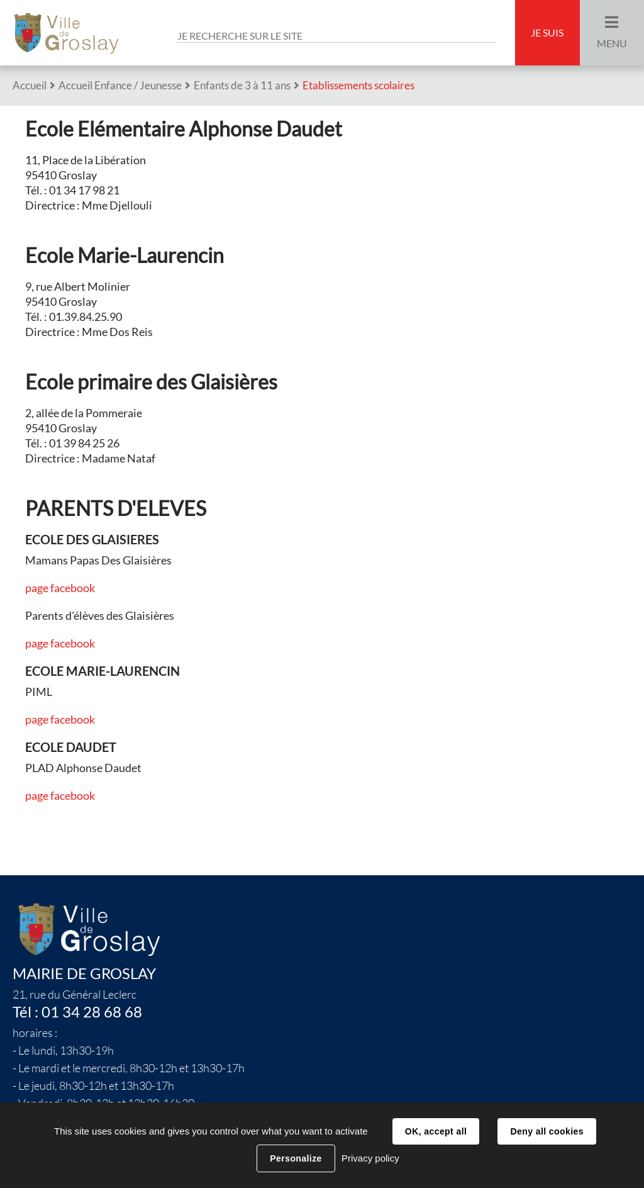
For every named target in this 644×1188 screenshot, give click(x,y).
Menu (612, 43)
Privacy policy (370, 1158)
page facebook (60, 588)
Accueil (30, 85)
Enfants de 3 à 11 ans (242, 85)
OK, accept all (436, 1131)
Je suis (547, 32)
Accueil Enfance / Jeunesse (120, 85)
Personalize (295, 1158)
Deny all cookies (546, 1131)
